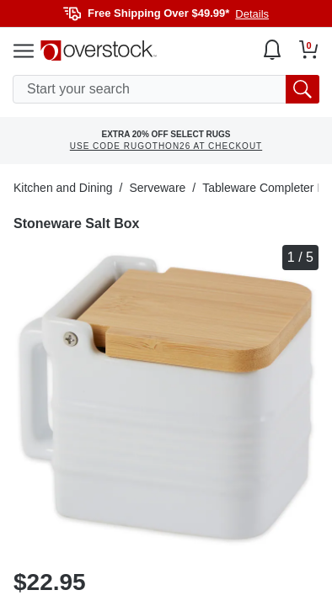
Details (252, 14)
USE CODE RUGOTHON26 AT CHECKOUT (166, 146)
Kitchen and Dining (63, 187)
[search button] (302, 89)
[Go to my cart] (309, 49)
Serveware (157, 187)
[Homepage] (98, 50)
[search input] (166, 89)
